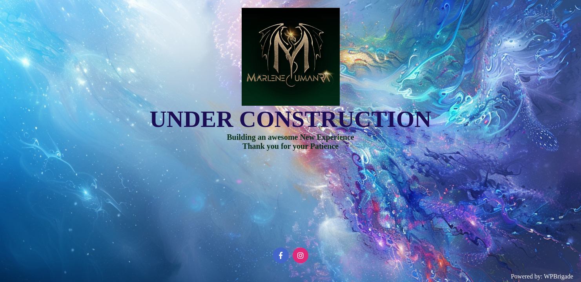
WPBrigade (558, 276)
